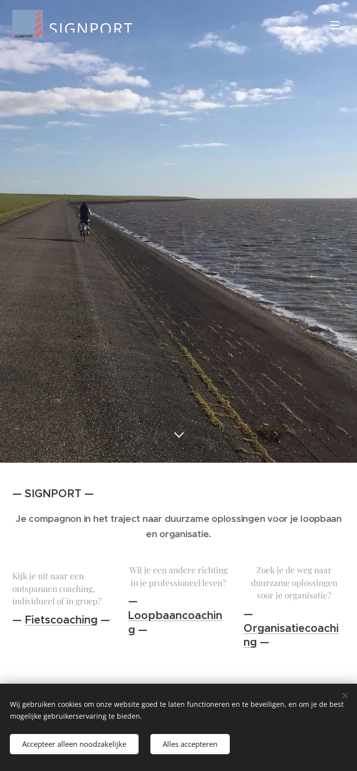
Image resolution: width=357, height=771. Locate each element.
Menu (334, 25)
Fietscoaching (61, 619)
